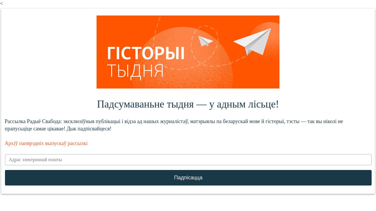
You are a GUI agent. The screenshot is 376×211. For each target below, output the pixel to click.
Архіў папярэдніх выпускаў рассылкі (46, 143)
